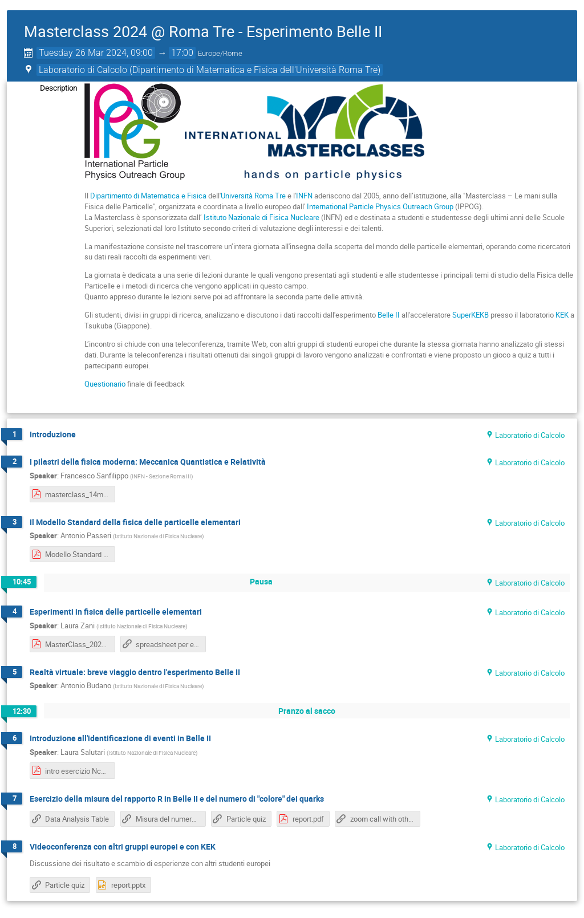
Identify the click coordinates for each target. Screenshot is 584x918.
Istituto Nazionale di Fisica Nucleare (261, 217)
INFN (304, 195)
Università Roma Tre (253, 195)
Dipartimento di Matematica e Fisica (148, 195)
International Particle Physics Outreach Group (380, 206)
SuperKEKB (470, 315)
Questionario (104, 384)
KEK (562, 315)
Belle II (389, 315)
